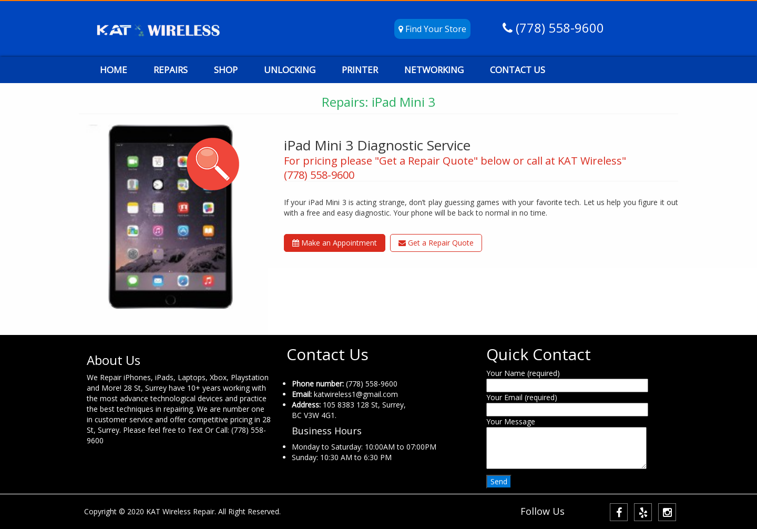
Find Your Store (432, 29)
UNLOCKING (289, 70)
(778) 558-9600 (558, 27)
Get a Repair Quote (436, 243)
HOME (113, 70)
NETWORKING (434, 70)
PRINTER (360, 70)
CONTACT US (517, 70)
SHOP (226, 70)
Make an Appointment (334, 243)
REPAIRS (171, 70)
